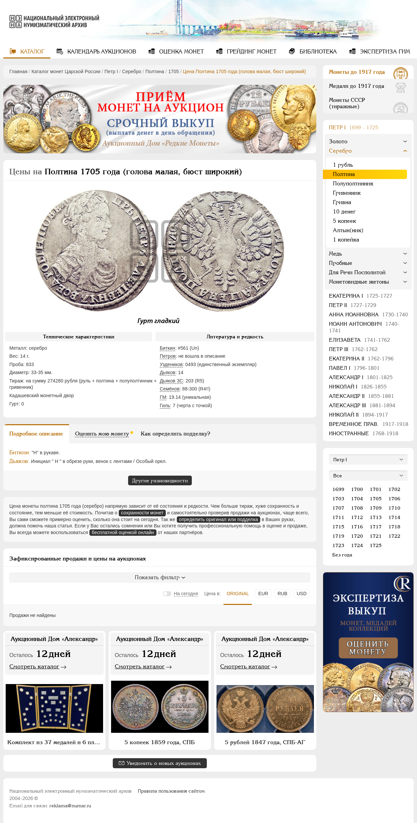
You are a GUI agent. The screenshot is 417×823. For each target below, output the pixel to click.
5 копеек (344, 221)
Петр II (352, 305)
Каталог (31, 51)
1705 (173, 71)
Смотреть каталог (34, 666)
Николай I (358, 386)
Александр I (361, 377)
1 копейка (346, 239)
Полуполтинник (353, 183)
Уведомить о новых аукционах (164, 763)
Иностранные (363, 433)
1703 (338, 498)
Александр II (361, 396)
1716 (357, 526)
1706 (394, 498)
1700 (357, 489)
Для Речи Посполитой (357, 272)
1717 (376, 526)
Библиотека (317, 51)
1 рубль (343, 165)
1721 (376, 536)
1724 (357, 545)
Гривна (342, 202)
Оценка (180, 51)
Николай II (358, 415)
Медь (335, 254)
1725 (376, 545)
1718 (394, 526)
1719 (338, 536)
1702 (394, 489)
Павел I (354, 368)
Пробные (340, 263)
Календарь (101, 51)
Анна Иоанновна (368, 314)
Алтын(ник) (348, 230)
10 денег (344, 211)
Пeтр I (111, 71)
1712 (357, 517)
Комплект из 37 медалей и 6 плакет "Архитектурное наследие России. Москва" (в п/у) (55, 742)
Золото (338, 141)
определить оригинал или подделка (218, 519)
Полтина (154, 71)
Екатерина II (361, 358)
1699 (338, 489)
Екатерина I (360, 296)
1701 (376, 489)
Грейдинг (251, 51)
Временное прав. (368, 424)
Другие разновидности (160, 480)
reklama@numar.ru (70, 805)
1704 (357, 498)
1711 (338, 517)
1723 (338, 545)
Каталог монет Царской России (65, 71)
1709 (376, 508)
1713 (376, 517)
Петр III (353, 349)
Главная (18, 71)
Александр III (362, 405)
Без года (342, 554)
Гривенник (347, 193)
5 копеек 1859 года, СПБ (159, 742)
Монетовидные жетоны (359, 282)
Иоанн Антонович (364, 327)
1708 (357, 508)
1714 (394, 517)
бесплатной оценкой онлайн (123, 532)
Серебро (131, 71)
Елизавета (359, 340)
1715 (338, 526)
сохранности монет (142, 512)
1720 (357, 536)
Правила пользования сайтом (171, 791)
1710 (394, 508)
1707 (338, 508)
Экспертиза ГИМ (384, 51)
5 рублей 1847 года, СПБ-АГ (265, 742)
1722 (394, 536)
